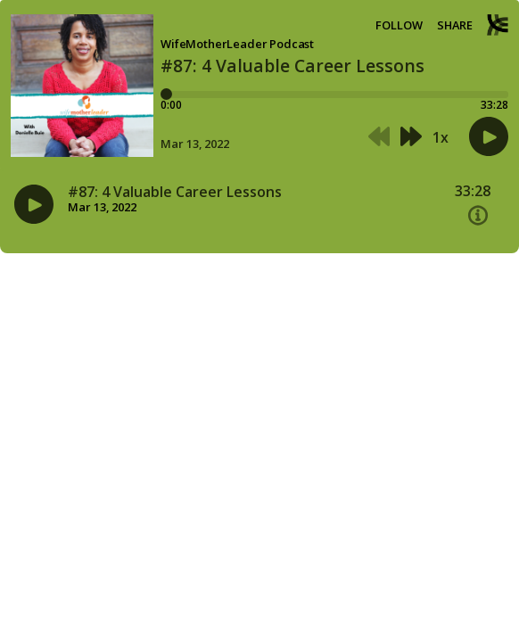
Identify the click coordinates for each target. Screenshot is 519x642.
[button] (379, 137)
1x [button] (440, 137)
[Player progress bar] (334, 94)
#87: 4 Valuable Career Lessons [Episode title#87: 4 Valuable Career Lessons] (175, 192)
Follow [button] (399, 25)
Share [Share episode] (455, 25)
